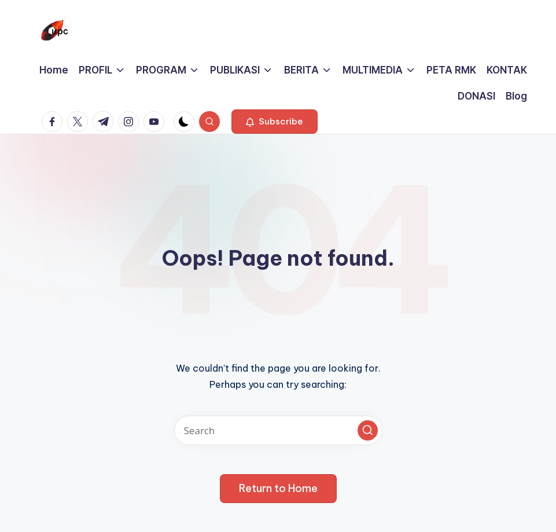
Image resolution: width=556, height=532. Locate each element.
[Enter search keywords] (278, 430)
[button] (274, 121)
